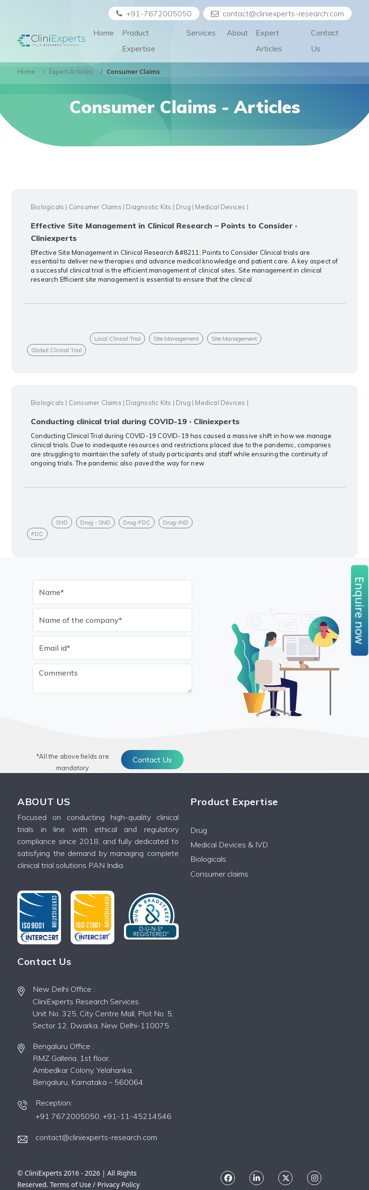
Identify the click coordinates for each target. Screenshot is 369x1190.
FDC (37, 533)
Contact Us (325, 40)
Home (103, 32)
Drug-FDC (136, 522)
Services (201, 40)
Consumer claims (219, 874)
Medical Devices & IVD (229, 844)
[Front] (51, 41)
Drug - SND (95, 522)
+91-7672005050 (154, 13)
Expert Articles (269, 40)
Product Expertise (138, 40)
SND (62, 522)
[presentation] (106, 716)
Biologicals (208, 859)
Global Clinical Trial (56, 350)
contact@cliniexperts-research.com (277, 13)
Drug (198, 830)
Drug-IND (175, 522)
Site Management (176, 338)
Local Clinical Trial (117, 338)
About (237, 32)
